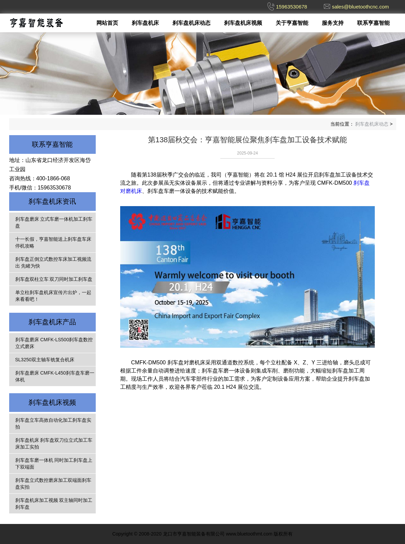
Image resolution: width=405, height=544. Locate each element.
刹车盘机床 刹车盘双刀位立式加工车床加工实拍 (54, 443)
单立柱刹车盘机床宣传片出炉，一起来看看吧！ (53, 296)
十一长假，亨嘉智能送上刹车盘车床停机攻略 (53, 242)
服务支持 (333, 23)
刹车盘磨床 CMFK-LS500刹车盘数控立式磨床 (54, 343)
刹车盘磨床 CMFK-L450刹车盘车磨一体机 (54, 376)
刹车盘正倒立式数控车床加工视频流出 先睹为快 (53, 262)
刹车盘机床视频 (243, 23)
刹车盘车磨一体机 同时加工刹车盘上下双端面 (54, 463)
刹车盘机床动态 (191, 23)
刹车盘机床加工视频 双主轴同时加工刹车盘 (54, 503)
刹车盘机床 (145, 23)
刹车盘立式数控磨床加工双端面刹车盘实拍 (53, 483)
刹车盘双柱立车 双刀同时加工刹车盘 (54, 279)
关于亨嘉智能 (292, 23)
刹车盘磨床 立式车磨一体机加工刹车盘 (54, 222)
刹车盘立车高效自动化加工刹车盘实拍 (53, 423)
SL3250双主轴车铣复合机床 (44, 359)
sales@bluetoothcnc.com (360, 7)
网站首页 (107, 23)
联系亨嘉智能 (373, 23)
